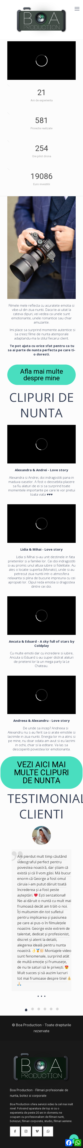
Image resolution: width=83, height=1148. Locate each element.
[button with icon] (15, 1131)
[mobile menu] (77, 9)
